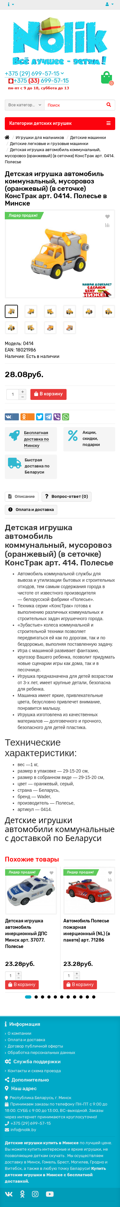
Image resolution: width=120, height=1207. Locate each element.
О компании (18, 1033)
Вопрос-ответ (66, 496)
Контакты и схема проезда (33, 1070)
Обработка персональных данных (40, 1052)
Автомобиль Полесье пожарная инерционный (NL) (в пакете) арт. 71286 (86, 930)
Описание (21, 496)
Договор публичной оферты (34, 1046)
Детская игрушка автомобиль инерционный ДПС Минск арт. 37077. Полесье (26, 933)
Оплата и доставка (31, 509)
